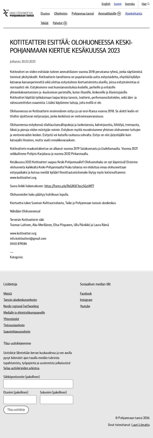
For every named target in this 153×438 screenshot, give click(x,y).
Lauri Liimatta (141, 425)
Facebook (86, 293)
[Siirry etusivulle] (18, 13)
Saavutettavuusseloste (16, 331)
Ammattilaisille (107, 13)
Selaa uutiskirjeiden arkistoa (21, 368)
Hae (146, 4)
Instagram (86, 300)
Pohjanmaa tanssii (83, 13)
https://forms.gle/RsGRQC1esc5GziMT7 (69, 186)
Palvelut (58, 23)
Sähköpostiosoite (21, 377)
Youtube (85, 306)
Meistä (7, 293)
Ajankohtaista (133, 13)
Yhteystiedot (11, 319)
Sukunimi (53, 392)
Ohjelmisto (60, 13)
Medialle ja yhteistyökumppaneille (24, 312)
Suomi (117, 4)
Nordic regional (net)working (21, 306)
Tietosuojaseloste (14, 325)
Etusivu (45, 13)
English (106, 4)
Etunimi (15, 392)
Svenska (130, 4)
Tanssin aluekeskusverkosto (20, 300)
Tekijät (45, 23)
